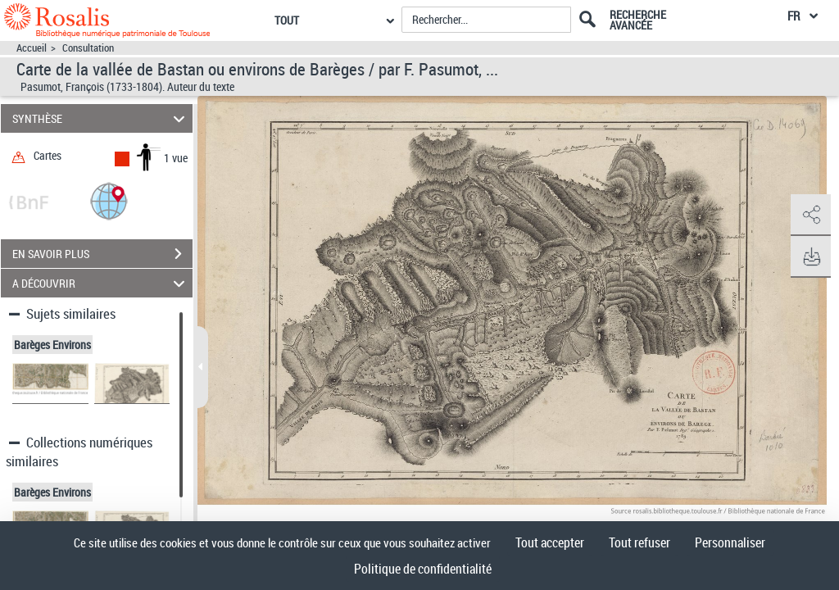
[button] (108, 200)
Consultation (88, 48)
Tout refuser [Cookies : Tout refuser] (639, 542)
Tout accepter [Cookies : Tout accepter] (549, 542)
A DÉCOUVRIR (101, 283)
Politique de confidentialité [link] (423, 569)
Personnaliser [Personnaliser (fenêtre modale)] (730, 542)
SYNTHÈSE (101, 118)
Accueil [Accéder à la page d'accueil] (31, 48)
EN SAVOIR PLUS (102, 254)
